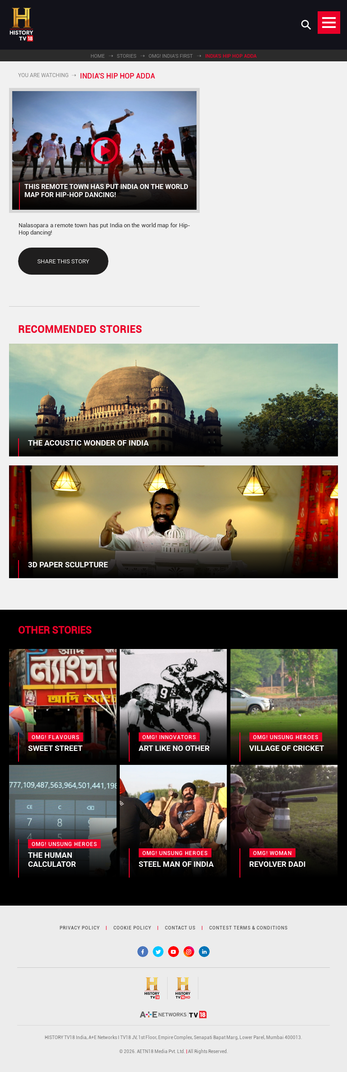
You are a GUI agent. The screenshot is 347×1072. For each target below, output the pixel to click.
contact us (180, 927)
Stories (126, 56)
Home (97, 56)
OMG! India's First (171, 56)
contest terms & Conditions (248, 927)
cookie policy (132, 927)
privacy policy (80, 927)
